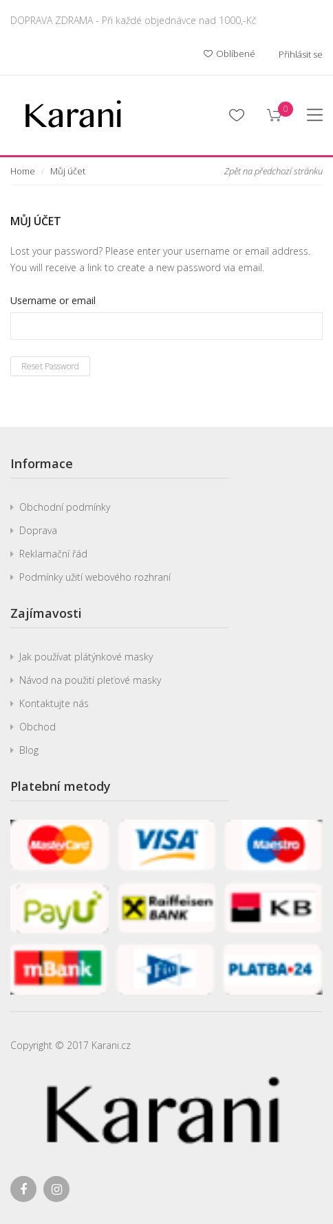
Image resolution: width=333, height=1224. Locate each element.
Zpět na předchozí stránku (273, 171)
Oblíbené (229, 54)
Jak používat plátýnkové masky (86, 656)
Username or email (53, 300)
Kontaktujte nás (54, 703)
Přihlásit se (301, 54)
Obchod (37, 726)
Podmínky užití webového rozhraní (95, 577)
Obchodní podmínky (64, 506)
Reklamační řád (53, 553)
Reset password (50, 366)
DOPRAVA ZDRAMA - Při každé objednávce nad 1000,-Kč (133, 20)
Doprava (38, 530)
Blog (29, 750)
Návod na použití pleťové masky (90, 679)
